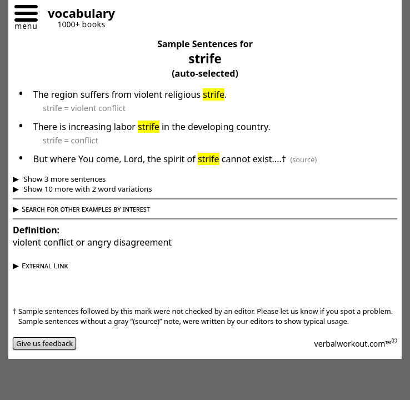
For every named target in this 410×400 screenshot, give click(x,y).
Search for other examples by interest (86, 209)
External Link (45, 266)
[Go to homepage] (77, 14)
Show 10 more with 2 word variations (87, 189)
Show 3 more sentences (64, 179)
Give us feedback (44, 343)
